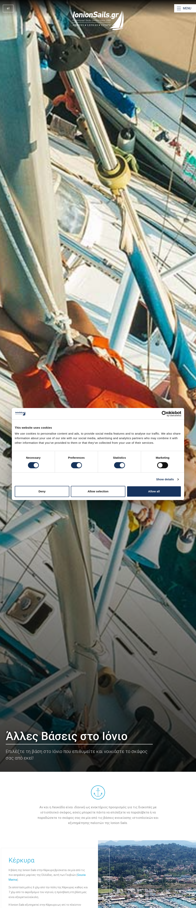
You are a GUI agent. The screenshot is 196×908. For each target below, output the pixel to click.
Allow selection (97, 491)
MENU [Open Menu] (187, 8)
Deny (42, 491)
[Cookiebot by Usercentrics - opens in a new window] (164, 414)
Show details (165, 479)
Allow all (154, 491)
